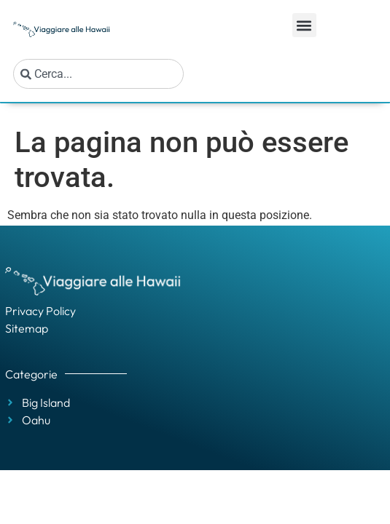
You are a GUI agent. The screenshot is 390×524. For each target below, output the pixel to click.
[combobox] (98, 74)
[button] (304, 25)
